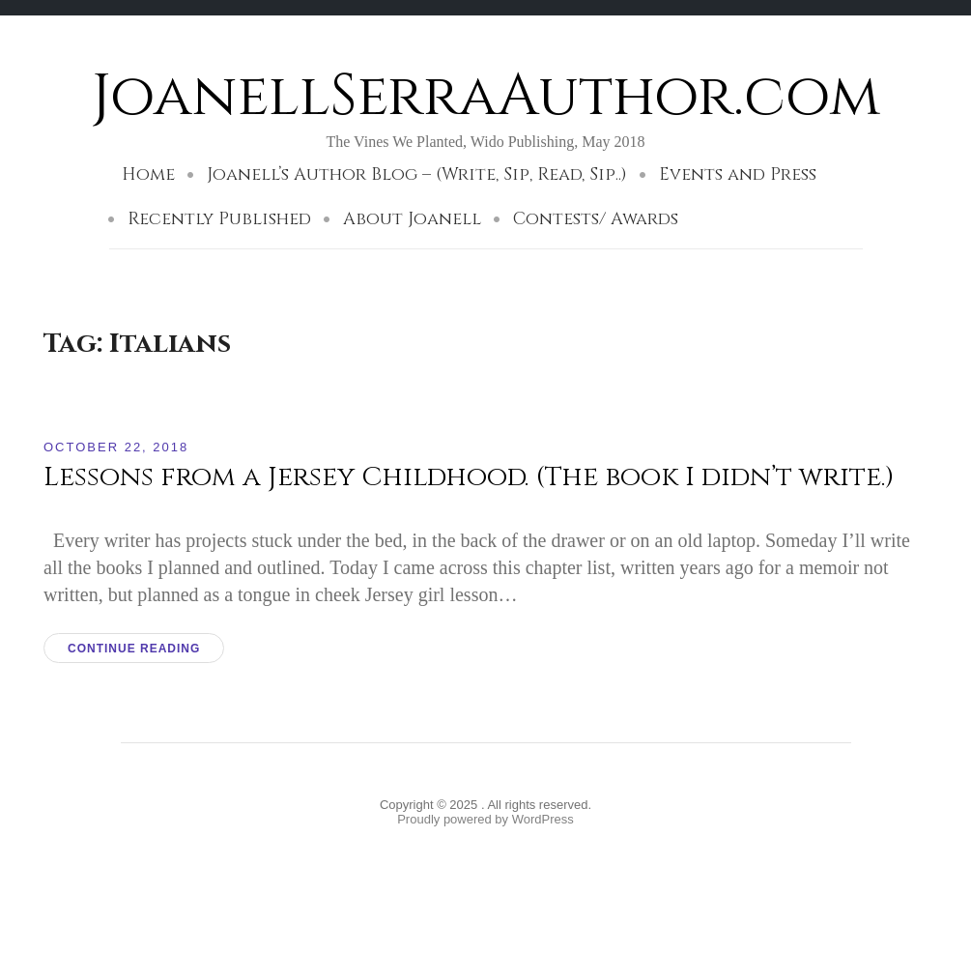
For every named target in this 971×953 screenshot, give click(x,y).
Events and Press (737, 174)
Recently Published (219, 219)
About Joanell (412, 219)
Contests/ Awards (595, 219)
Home (148, 174)
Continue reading (134, 648)
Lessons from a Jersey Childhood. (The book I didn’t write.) (469, 477)
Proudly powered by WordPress (485, 819)
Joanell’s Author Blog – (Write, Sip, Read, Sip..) (417, 174)
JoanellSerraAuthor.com (486, 96)
